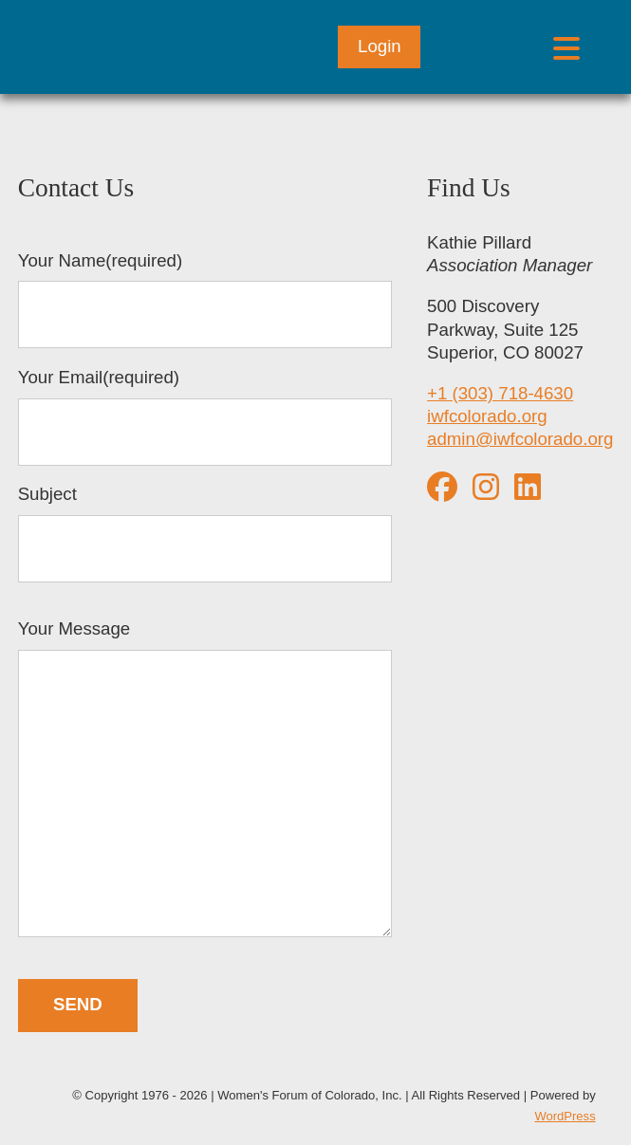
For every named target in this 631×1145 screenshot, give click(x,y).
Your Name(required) (205, 299)
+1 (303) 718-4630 (500, 393)
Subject (205, 533)
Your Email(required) (205, 416)
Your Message (205, 781)
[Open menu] (566, 47)
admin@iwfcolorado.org (520, 439)
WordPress (564, 1116)
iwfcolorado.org (487, 416)
